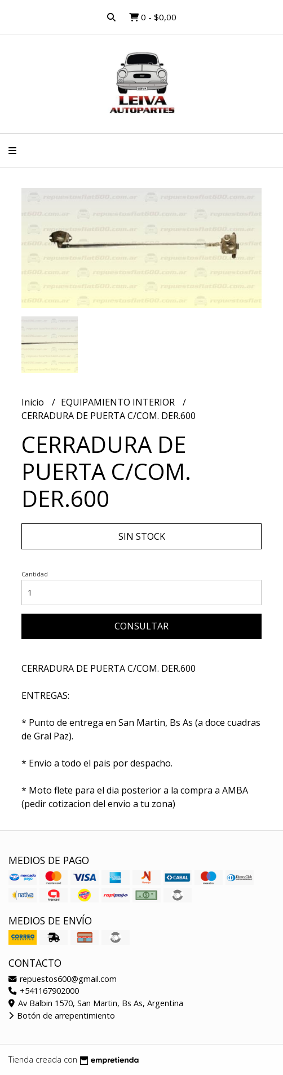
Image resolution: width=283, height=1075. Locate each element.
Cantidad (34, 574)
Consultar (141, 626)
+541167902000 (43, 990)
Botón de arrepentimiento (61, 1015)
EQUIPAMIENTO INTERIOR (119, 402)
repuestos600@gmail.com (62, 978)
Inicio (33, 402)
